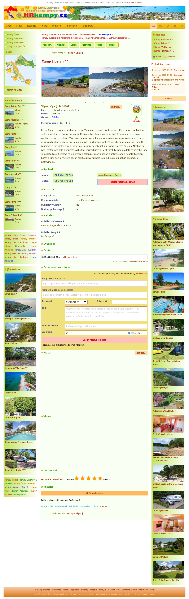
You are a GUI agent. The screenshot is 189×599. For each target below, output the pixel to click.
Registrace (74, 589)
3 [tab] (94, 102)
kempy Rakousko (15, 38)
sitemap (84, 589)
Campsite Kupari (12, 417)
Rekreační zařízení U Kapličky (166, 580)
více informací (137, 2)
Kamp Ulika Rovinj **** (15, 470)
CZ (153, 25)
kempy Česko (13, 34)
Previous (43, 83)
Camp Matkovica (163, 47)
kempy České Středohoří (25, 483)
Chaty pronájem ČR (16, 46)
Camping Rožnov (160, 510)
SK (182, 25)
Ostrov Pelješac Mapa (119, 38)
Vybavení (61, 45)
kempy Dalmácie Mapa (95, 38)
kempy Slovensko (15, 42)
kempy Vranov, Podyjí (16, 487)
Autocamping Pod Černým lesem (168, 314)
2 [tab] (90, 102)
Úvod (9, 25)
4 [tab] (98, 102)
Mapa (19, 25)
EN (168, 25)
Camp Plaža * (11, 147)
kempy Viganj (75, 52)
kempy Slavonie (28, 235)
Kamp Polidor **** (13, 343)
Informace (71, 25)
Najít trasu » (116, 107)
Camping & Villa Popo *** (16, 368)
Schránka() (88, 25)
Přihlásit (56, 25)
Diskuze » (104, 506)
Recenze (31, 25)
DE (160, 25)
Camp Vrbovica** (13, 174)
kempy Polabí (11, 480)
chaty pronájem (97, 594)
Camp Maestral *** (14, 120)
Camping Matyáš (160, 387)
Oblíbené (171, 56)
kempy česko (45, 594)
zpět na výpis (59, 52)
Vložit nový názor (94, 493)
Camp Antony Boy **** (15, 106)
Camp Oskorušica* (13, 215)
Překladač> (142, 273)
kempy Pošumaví (20, 491)
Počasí (44, 25)
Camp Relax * (11, 294)
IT (175, 25)
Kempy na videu (14, 89)
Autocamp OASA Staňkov (164, 411)
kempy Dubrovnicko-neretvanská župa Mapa (62, 38)
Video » (168, 98)
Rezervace (86, 45)
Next (146, 83)
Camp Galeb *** (12, 392)
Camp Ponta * (11, 134)
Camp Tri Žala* (11, 187)
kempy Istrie (11, 235)
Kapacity (47, 45)
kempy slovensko (77, 594)
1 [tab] (85, 102)
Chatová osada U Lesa (163, 434)
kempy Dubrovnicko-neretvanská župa (59, 34)
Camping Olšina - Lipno (163, 268)
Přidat (158, 56)
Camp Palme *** (12, 160)
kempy (38, 589)
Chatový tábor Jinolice (163, 338)
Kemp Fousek (159, 292)
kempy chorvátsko (147, 594)
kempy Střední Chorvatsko (20, 244)
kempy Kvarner (28, 238)
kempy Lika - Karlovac (16, 242)
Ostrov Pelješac (105, 34)
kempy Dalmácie (87, 34)
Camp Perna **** (13, 202)
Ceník (73, 45)
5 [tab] (103, 102)
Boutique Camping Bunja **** (18, 318)
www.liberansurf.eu (108, 175)
